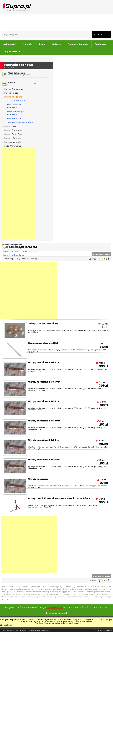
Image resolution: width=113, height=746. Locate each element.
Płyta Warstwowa (12, 145)
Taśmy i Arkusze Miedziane (20, 122)
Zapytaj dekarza (11, 51)
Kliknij (10, 625)
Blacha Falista (11, 92)
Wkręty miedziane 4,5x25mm (44, 460)
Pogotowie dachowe (78, 44)
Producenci (100, 44)
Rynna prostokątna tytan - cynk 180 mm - (19, 248)
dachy (26, 607)
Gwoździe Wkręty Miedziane (15, 113)
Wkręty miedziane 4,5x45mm (44, 421)
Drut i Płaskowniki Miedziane (15, 106)
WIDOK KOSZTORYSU (101, 254)
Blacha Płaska (11, 126)
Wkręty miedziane (38, 479)
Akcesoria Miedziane (17, 100)
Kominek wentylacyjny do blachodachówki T (13, 255)
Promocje (27, 44)
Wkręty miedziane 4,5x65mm (44, 382)
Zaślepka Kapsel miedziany (43, 323)
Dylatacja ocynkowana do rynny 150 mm (20, 251)
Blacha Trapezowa (13, 130)
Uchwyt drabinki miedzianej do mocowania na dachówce (59, 498)
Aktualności (9, 44)
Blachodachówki (12, 142)
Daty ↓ (26, 258)
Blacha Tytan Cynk (13, 134)
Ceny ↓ (18, 258)
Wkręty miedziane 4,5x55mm (44, 401)
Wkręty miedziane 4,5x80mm (44, 362)
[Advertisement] (19, 193)
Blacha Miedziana (13, 96)
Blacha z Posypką (12, 138)
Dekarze (56, 44)
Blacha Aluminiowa (13, 89)
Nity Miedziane (14, 118)
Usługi (42, 44)
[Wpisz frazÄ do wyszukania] (47, 34)
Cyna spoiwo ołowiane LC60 (43, 343)
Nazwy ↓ (35, 258)
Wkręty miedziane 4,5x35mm (44, 440)
